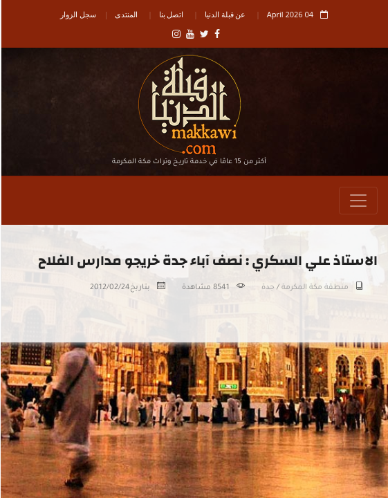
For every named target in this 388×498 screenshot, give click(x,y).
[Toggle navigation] (357, 200)
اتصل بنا (170, 14)
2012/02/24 (109, 288)
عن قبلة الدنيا (225, 14)
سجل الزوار (77, 14)
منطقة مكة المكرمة (314, 288)
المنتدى (125, 14)
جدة (267, 288)
